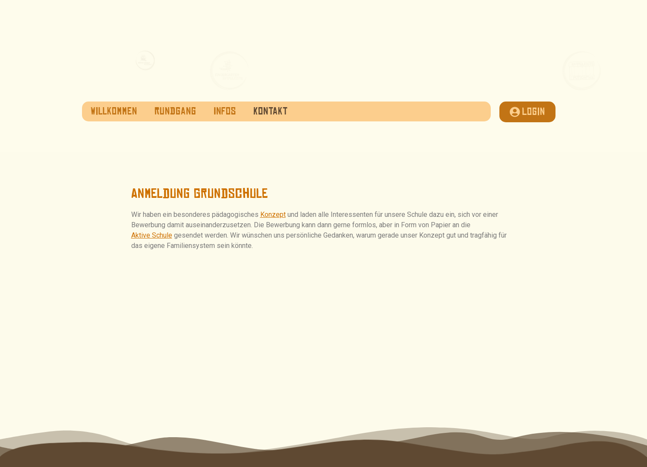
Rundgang (175, 111)
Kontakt (270, 111)
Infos (225, 111)
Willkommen (114, 111)
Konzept (273, 214)
